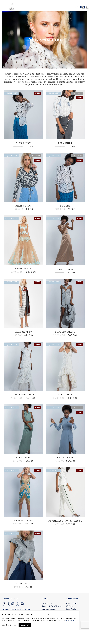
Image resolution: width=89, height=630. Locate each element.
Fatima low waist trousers (65, 521)
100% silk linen (65, 325)
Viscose (68, 198)
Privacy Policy (49, 609)
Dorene (65, 206)
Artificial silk (63, 450)
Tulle (23, 262)
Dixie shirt (23, 206)
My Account (71, 603)
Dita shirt (65, 143)
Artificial (61, 198)
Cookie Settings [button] (9, 625)
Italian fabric (21, 387)
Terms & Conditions (52, 606)
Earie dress (23, 269)
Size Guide (71, 609)
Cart (83, 7)
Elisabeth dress (23, 395)
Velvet (65, 262)
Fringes (21, 513)
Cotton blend (67, 136)
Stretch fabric (28, 387)
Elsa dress (23, 458)
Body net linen (18, 513)
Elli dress (65, 395)
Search (76, 7)
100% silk (23, 136)
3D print (23, 576)
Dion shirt (23, 143)
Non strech (65, 198)
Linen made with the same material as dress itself (68, 325)
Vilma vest (23, 584)
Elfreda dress (65, 332)
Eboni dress (65, 269)
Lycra (61, 262)
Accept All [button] (24, 625)
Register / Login (87, 7)
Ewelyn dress (23, 520)
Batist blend (63, 136)
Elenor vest (23, 332)
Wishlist (80, 7)
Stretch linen (68, 387)
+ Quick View (11, 93)
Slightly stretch (67, 450)
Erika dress (65, 458)
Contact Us (47, 603)
